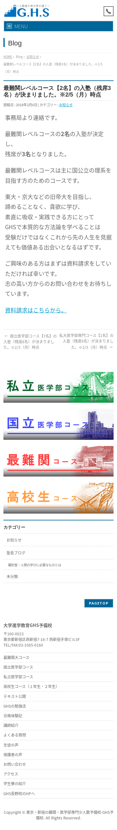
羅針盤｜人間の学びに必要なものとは (34, 564)
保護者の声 (12, 754)
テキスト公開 (14, 696)
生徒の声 (10, 745)
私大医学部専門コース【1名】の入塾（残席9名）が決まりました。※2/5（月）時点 (86, 341)
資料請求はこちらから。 (36, 310)
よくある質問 (14, 735)
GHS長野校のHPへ (19, 793)
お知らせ (33, 56)
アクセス (10, 774)
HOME (7, 56)
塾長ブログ (16, 553)
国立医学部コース (18, 667)
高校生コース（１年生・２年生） (31, 686)
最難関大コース (16, 657)
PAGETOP (99, 603)
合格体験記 (12, 716)
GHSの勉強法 (14, 706)
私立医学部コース (18, 677)
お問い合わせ (14, 764)
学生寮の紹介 (14, 783)
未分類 (12, 576)
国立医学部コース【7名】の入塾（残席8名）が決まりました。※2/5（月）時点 (30, 341)
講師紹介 (10, 725)
